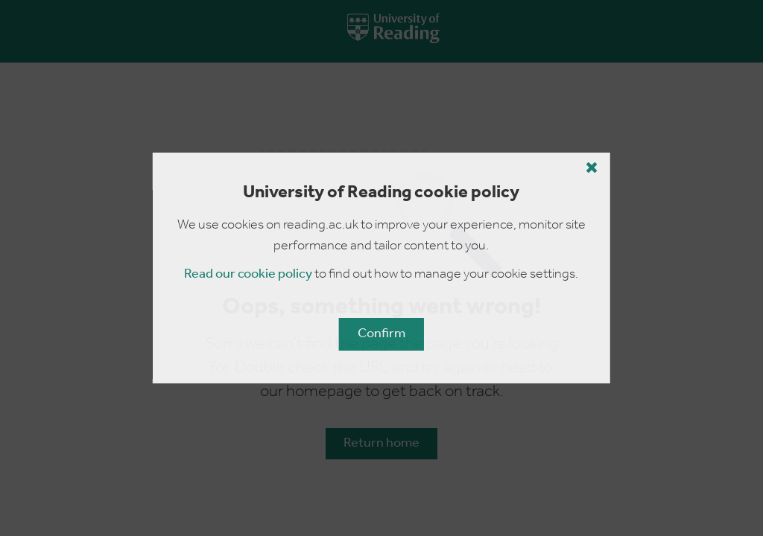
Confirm (381, 334)
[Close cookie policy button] (592, 167)
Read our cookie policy (248, 274)
